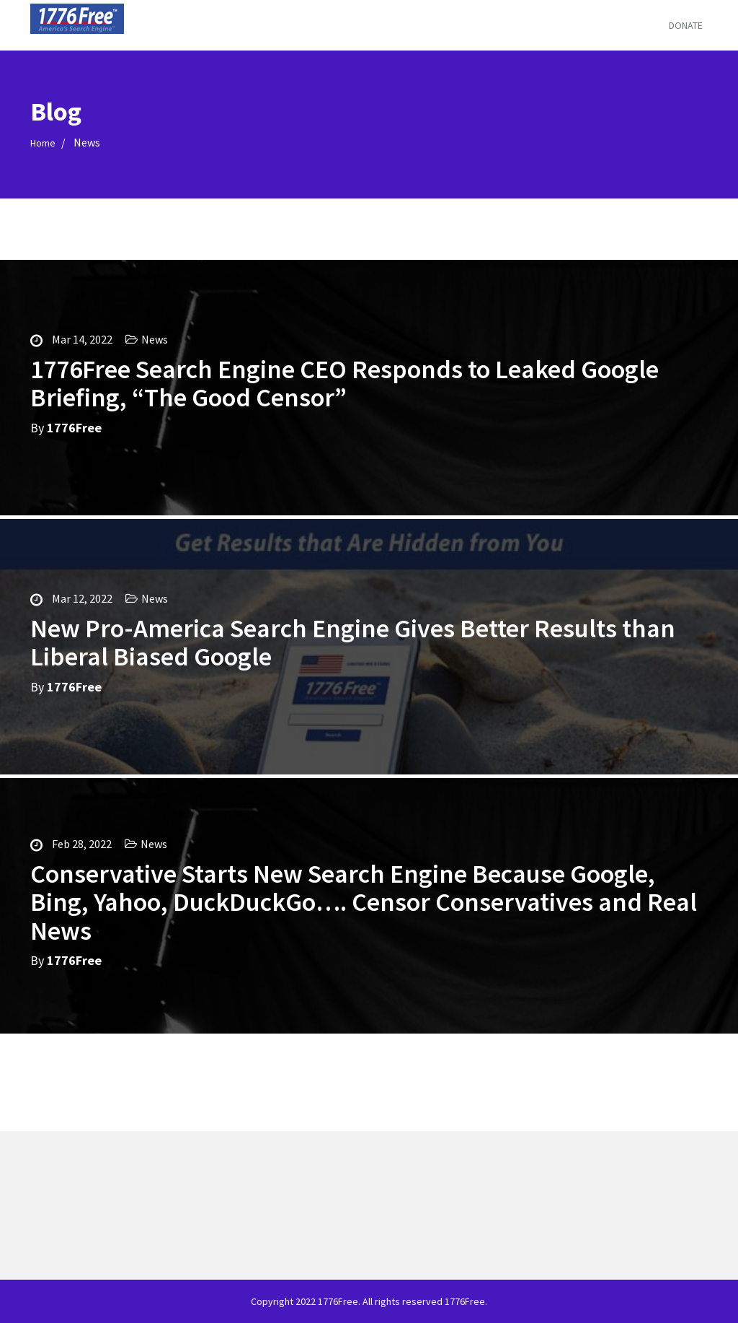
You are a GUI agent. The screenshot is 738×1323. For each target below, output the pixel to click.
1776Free (74, 427)
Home (42, 142)
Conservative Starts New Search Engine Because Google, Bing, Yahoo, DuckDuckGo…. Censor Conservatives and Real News (363, 901)
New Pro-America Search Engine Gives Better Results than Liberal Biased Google (352, 642)
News (154, 339)
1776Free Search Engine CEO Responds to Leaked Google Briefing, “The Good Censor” (344, 383)
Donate (686, 25)
